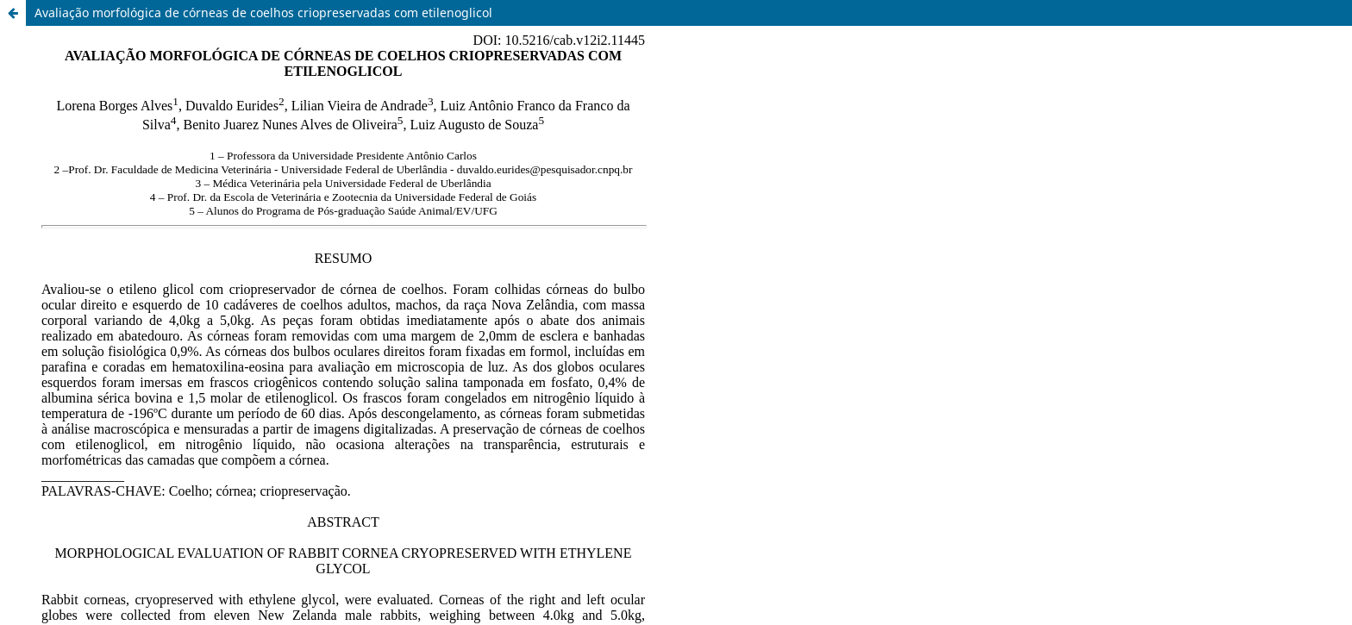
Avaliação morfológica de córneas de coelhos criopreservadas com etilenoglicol (263, 12)
